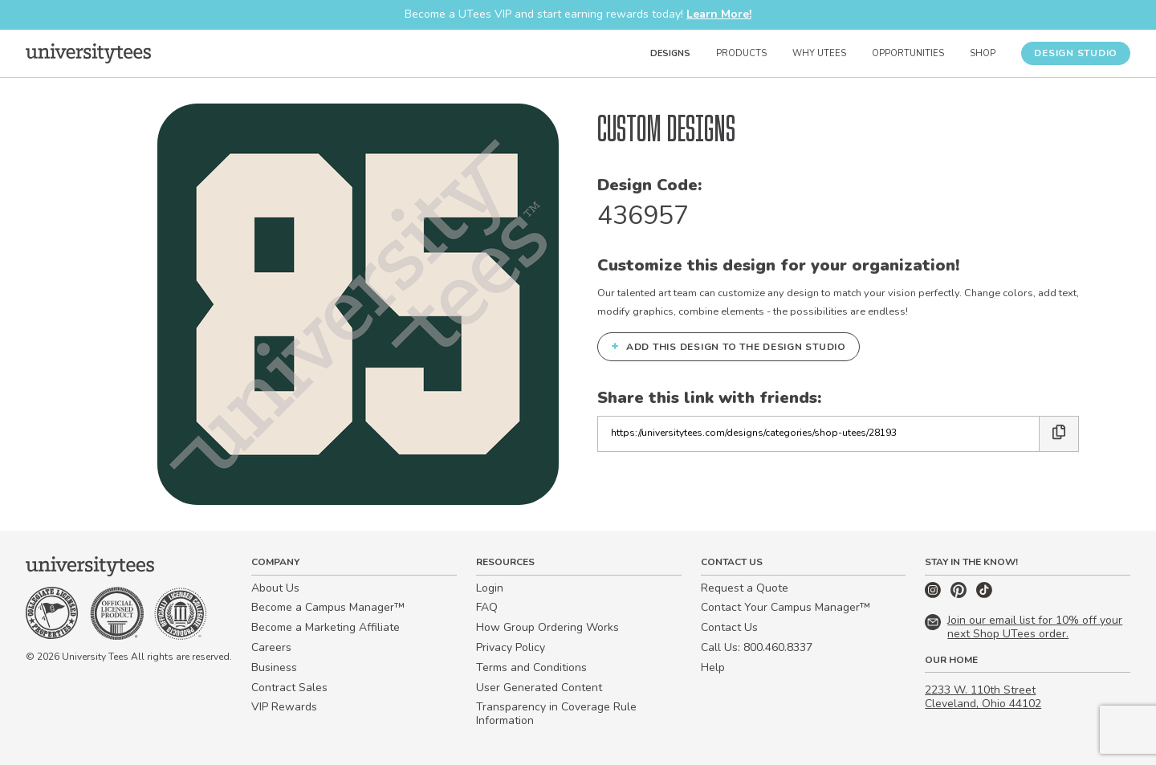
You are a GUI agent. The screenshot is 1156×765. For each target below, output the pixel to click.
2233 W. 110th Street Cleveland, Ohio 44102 (983, 696)
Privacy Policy (510, 647)
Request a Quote (744, 588)
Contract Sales (289, 687)
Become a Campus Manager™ (328, 607)
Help (713, 667)
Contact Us (729, 627)
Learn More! (718, 14)
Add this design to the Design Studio (728, 346)
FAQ (487, 607)
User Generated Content (539, 687)
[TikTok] (984, 594)
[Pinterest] (960, 594)
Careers (271, 647)
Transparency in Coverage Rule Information (556, 713)
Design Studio (1075, 53)
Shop (982, 53)
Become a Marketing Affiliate (325, 627)
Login (489, 588)
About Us (275, 588)
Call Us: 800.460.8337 (756, 647)
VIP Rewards (284, 706)
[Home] (88, 53)
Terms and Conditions (531, 667)
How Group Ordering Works (547, 627)
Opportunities (908, 53)
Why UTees (819, 53)
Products (741, 53)
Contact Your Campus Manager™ (785, 607)
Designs (670, 53)
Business (274, 667)
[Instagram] (934, 594)
